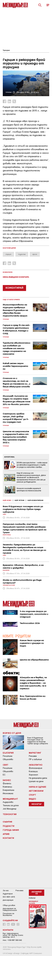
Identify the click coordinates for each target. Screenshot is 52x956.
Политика (7, 756)
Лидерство (8, 802)
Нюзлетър (36, 804)
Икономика (8, 793)
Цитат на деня (36, 781)
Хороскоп (33, 775)
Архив (6, 834)
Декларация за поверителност (10, 909)
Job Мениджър (9, 809)
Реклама (33, 756)
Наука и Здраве (37, 787)
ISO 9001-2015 (9, 897)
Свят (5, 765)
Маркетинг (35, 753)
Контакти (8, 838)
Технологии (10, 814)
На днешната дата (38, 778)
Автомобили (36, 791)
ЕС (4, 775)
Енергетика (8, 790)
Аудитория (8, 894)
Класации (33, 771)
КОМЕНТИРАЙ (14, 288)
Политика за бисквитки (8, 914)
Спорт (32, 795)
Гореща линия (11, 830)
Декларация (8, 900)
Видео (32, 799)
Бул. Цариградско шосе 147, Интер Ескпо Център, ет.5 (13, 935)
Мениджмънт (10, 799)
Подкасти (8, 826)
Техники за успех (11, 805)
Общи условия (9, 905)
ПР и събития (35, 759)
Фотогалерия (35, 768)
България (8, 753)
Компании (7, 787)
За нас (6, 890)
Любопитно (35, 765)
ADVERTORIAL (9, 457)
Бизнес (7, 780)
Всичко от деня (12, 733)
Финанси (7, 783)
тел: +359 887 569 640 (12, 940)
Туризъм (6, 50)
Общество (8, 759)
